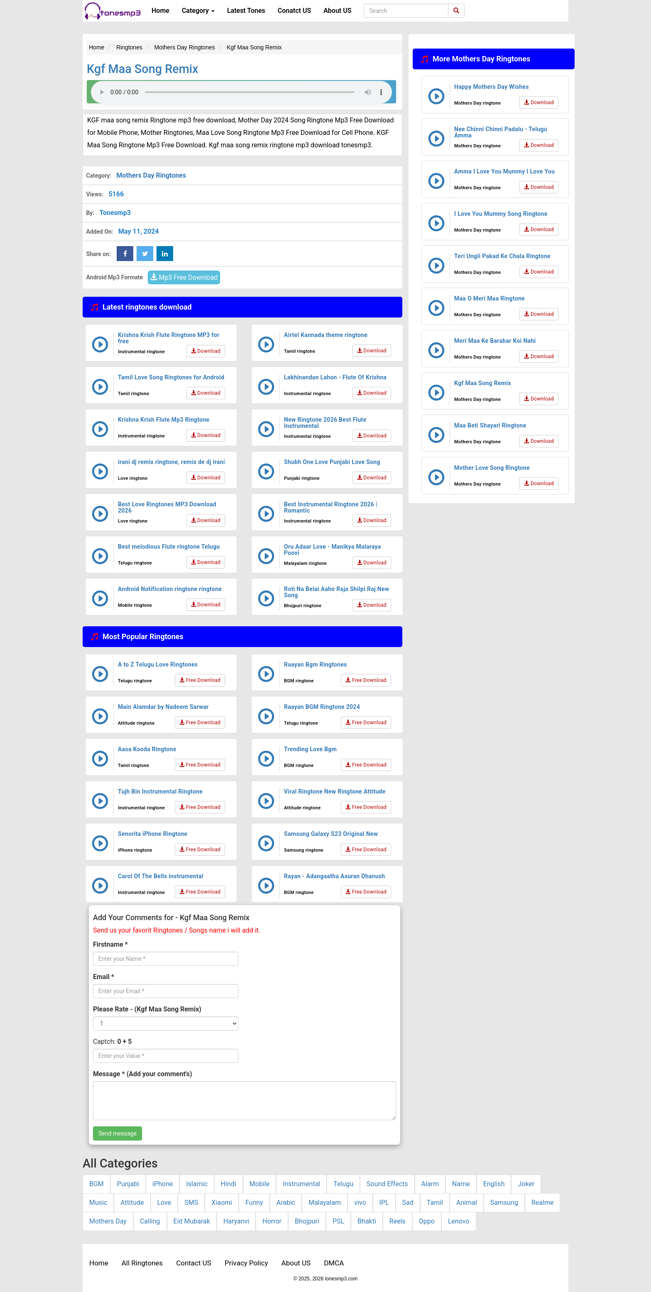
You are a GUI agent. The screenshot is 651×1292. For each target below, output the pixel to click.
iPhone (162, 1184)
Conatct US (294, 11)
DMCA (334, 1263)
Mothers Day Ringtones (151, 175)
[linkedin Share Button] (165, 253)
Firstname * (110, 944)
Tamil (435, 1203)
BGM (96, 1184)
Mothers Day (108, 1221)
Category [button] (198, 11)
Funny (254, 1203)
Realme (542, 1203)
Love (164, 1203)
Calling (150, 1221)
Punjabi (128, 1184)
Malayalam (324, 1203)
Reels (397, 1221)
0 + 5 (124, 1041)
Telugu (343, 1184)
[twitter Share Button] (145, 253)
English (494, 1184)
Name (461, 1184)
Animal (466, 1203)
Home (160, 11)
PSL (338, 1221)
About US (337, 11)
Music (98, 1203)
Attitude (132, 1203)
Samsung (504, 1203)
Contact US (193, 1263)
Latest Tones (246, 11)
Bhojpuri (307, 1221)
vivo (360, 1203)
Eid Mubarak (192, 1221)
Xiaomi (221, 1203)
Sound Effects (387, 1184)
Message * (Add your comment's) (142, 1074)
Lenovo (459, 1221)
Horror (271, 1221)
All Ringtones (142, 1263)
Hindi (228, 1184)
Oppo (427, 1221)
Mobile (259, 1184)
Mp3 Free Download (184, 277)
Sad (408, 1203)
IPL (384, 1203)
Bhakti (366, 1221)
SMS (191, 1203)
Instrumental (301, 1184)
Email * (103, 977)
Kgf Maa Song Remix (142, 69)
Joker (526, 1184)
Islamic (197, 1184)
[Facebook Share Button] (125, 253)
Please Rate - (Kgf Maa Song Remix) (147, 1009)
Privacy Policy (246, 1263)
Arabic (286, 1203)
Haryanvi (236, 1221)
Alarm (430, 1184)
